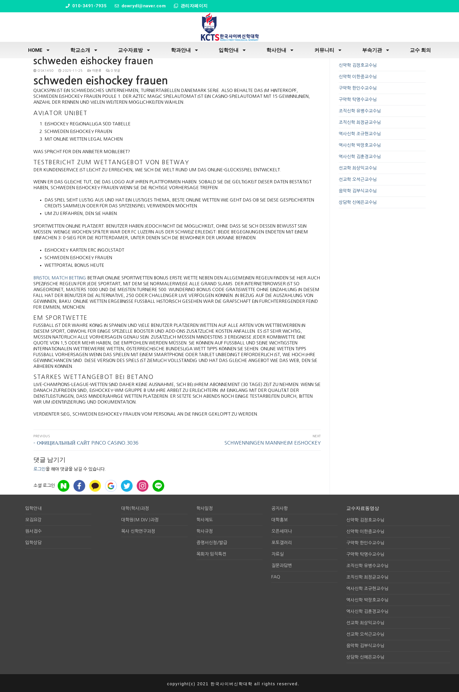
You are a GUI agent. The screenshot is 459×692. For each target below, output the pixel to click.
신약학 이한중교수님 (358, 75)
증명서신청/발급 (211, 541)
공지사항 (279, 507)
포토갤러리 (281, 541)
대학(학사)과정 (135, 507)
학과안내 (184, 49)
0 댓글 (113, 69)
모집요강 (33, 518)
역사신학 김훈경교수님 (360, 155)
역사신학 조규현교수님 (360, 132)
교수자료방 (134, 49)
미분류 (95, 69)
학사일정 (204, 507)
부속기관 (375, 49)
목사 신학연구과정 (138, 530)
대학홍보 (279, 518)
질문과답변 (281, 564)
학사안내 (279, 49)
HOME (38, 49)
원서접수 (33, 530)
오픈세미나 (281, 530)
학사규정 (204, 530)
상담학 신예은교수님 (358, 201)
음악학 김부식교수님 (358, 189)
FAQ (275, 575)
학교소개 (83, 49)
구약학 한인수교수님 (358, 87)
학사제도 (204, 518)
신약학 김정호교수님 (358, 64)
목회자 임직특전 (211, 553)
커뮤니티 (327, 49)
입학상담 (33, 541)
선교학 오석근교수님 (358, 178)
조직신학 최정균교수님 (360, 121)
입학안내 (232, 49)
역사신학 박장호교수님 (360, 144)
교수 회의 (420, 49)
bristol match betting (59, 276)
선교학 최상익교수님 (358, 167)
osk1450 (43, 69)
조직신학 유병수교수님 (360, 109)
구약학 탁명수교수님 (358, 98)
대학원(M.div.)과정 (140, 518)
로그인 (39, 468)
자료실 (277, 553)
